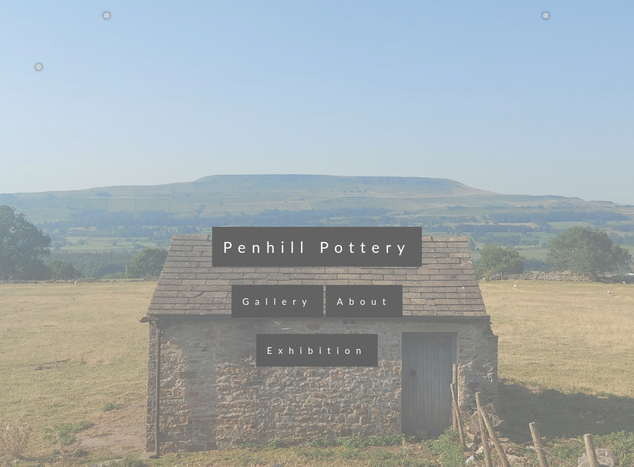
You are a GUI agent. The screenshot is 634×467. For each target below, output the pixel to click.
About (364, 301)
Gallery (277, 301)
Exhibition (317, 350)
